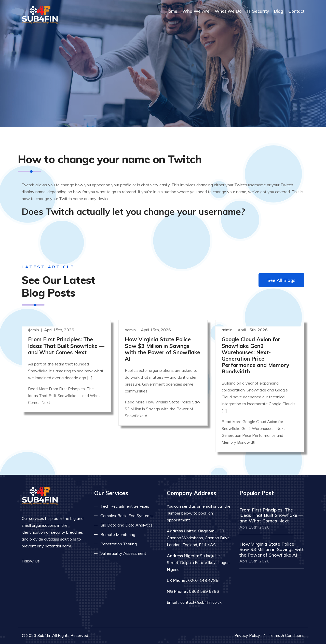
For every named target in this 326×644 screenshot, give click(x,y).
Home (171, 11)
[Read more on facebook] (47, 561)
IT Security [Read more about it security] (258, 11)
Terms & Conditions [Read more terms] (286, 635)
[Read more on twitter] (55, 561)
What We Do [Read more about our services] (228, 11)
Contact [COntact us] (296, 11)
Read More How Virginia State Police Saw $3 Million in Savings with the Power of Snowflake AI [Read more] (162, 409)
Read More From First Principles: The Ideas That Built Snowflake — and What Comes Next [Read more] (64, 395)
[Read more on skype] (70, 561)
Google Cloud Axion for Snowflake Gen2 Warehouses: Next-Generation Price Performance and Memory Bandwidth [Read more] (255, 355)
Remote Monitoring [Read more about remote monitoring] (117, 534)
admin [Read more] (34, 329)
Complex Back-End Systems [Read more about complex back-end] (126, 515)
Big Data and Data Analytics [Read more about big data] (126, 525)
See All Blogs (281, 280)
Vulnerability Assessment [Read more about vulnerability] (123, 553)
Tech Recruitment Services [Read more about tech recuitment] (124, 506)
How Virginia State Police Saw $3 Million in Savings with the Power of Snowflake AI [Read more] (162, 349)
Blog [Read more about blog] (278, 11)
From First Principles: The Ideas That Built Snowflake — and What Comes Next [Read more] (66, 345)
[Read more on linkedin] (62, 561)
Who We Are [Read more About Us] (196, 11)
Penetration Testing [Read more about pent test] (118, 543)
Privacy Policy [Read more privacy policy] (247, 635)
